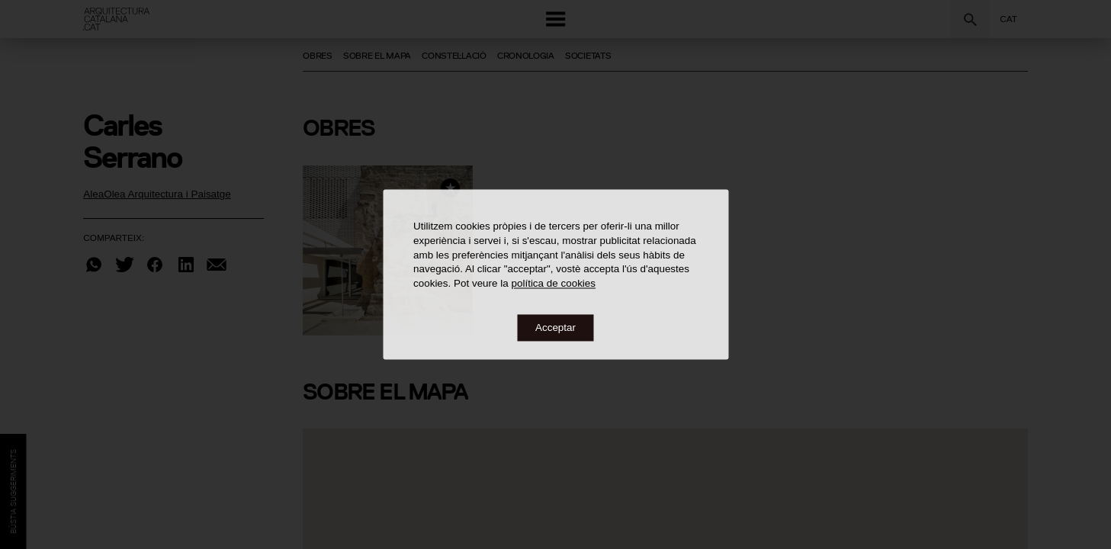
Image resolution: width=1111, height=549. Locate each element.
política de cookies (553, 284)
